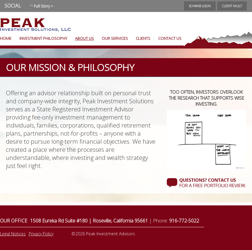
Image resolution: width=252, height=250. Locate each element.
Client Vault (232, 6)
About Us (84, 38)
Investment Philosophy (43, 38)
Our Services (115, 38)
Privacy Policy (41, 234)
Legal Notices (13, 234)
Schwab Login (200, 6)
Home (5, 38)
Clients (143, 38)
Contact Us (169, 38)
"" (41, 6)
